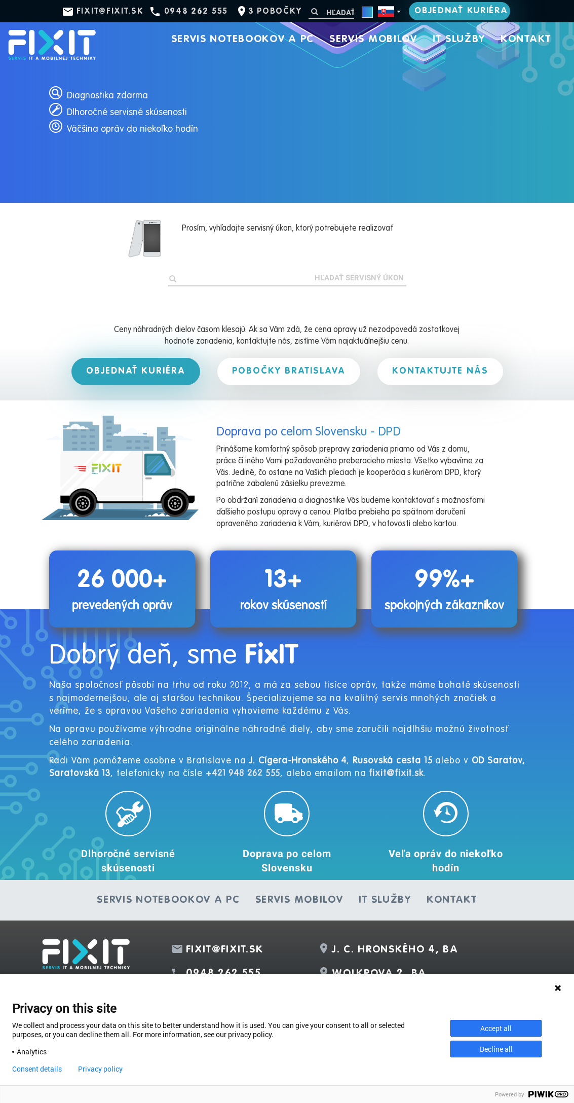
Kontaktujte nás (440, 371)
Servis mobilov (373, 39)
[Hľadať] (331, 12)
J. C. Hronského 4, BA (395, 950)
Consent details (37, 1069)
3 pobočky (274, 12)
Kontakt (526, 39)
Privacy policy (100, 1069)
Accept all (496, 1028)
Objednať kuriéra (461, 11)
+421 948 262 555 (243, 773)
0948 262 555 (196, 12)
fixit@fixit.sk (110, 12)
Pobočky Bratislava (289, 371)
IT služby (459, 39)
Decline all (496, 1049)
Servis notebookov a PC (242, 39)
